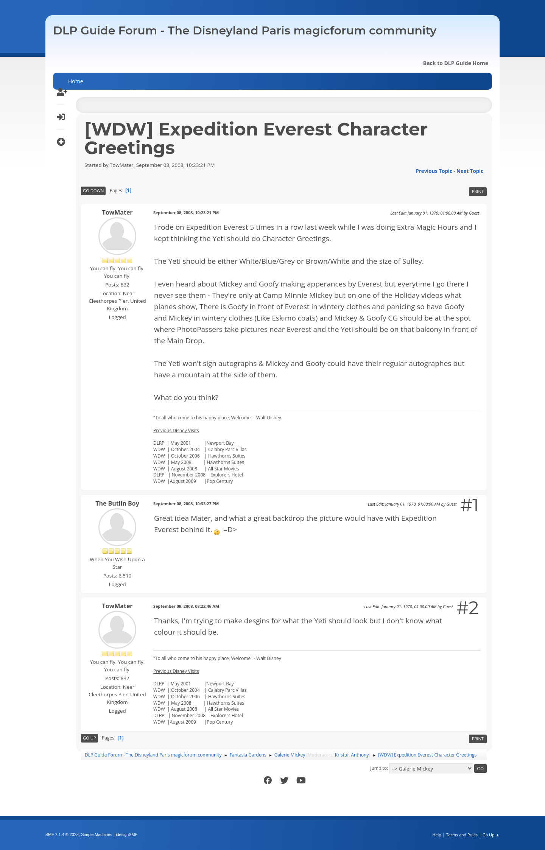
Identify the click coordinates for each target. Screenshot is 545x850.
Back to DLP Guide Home (455, 63)
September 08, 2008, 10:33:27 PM (186, 503)
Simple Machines (96, 834)
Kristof (342, 755)
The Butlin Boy (117, 503)
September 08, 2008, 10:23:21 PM (186, 212)
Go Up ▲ (491, 835)
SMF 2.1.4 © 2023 (62, 834)
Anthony (360, 755)
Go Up (89, 738)
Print (478, 191)
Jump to (378, 768)
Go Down (93, 190)
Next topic (469, 171)
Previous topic (434, 171)
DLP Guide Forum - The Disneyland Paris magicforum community (244, 30)
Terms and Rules (462, 835)
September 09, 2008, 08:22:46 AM (186, 606)
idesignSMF (126, 834)
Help (436, 835)
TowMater (117, 212)
